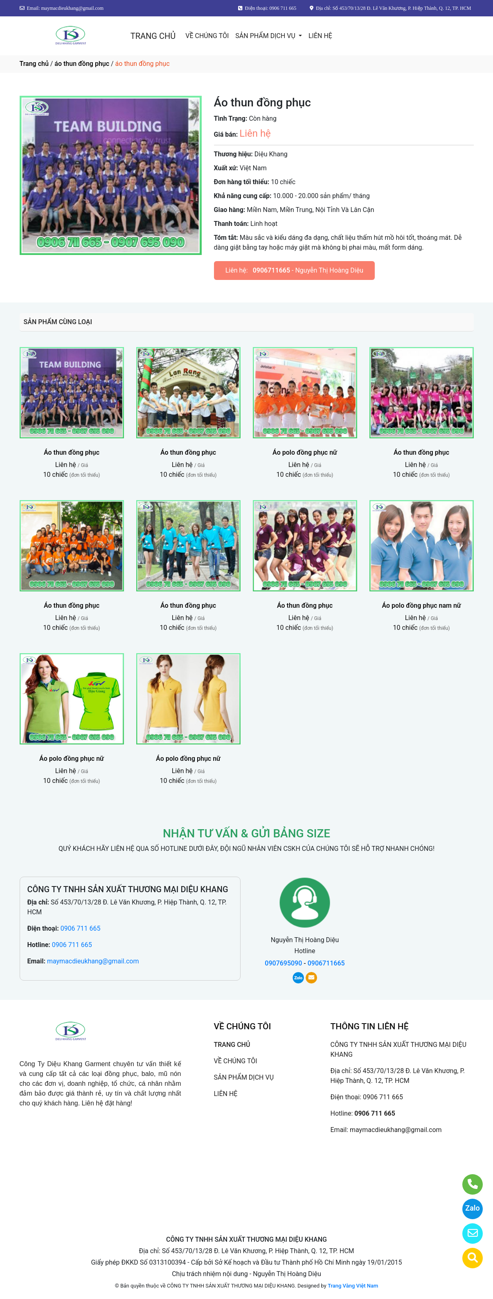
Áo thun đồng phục (71, 452)
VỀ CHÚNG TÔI (207, 36)
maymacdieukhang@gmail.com (93, 961)
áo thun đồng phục (81, 64)
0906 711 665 (81, 928)
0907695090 (283, 963)
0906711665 (271, 270)
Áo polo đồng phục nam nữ (421, 605)
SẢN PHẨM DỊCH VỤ (266, 36)
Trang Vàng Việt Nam (353, 1286)
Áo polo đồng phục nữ (304, 452)
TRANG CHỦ (153, 36)
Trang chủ (34, 64)
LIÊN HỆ (320, 36)
